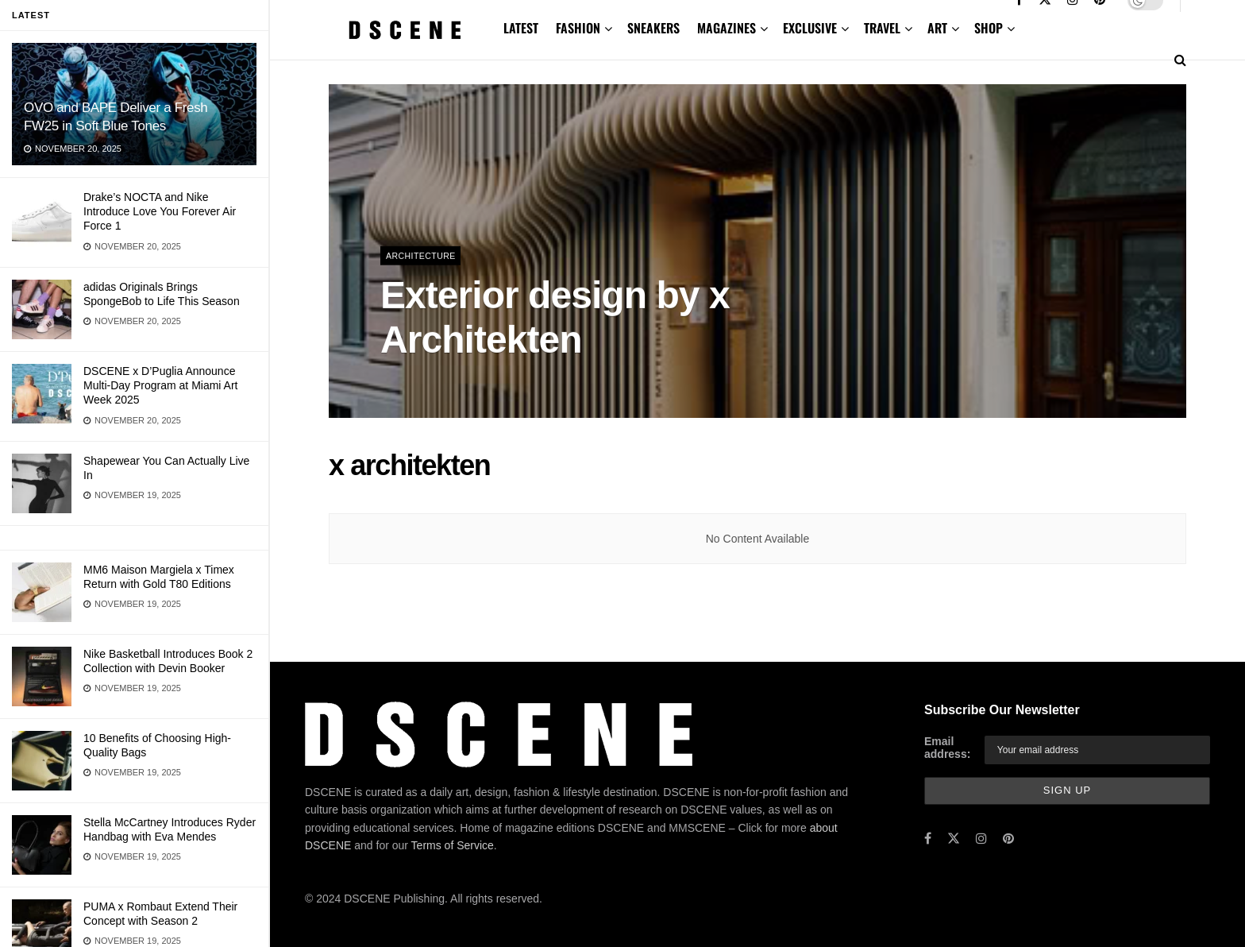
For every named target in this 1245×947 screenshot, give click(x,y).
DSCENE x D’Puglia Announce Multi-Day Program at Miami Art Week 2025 (160, 385)
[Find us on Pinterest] (1008, 838)
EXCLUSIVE (810, 27)
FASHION (578, 27)
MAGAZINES (726, 27)
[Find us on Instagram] (981, 838)
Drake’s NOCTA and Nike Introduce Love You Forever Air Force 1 (159, 211)
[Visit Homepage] (405, 30)
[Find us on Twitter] (953, 838)
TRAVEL (882, 27)
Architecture (422, 256)
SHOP (988, 27)
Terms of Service (452, 845)
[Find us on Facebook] (927, 838)
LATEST (520, 27)
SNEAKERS (653, 27)
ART (937, 27)
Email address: (947, 747)
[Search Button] (1180, 60)
